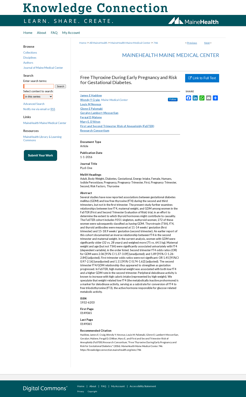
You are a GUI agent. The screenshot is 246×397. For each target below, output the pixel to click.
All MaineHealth (98, 42)
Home (82, 42)
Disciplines (29, 57)
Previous (192, 42)
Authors (28, 62)
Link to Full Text (202, 78)
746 (155, 42)
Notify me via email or (39, 109)
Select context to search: (38, 91)
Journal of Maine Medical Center (43, 67)
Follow (172, 99)
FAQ (103, 386)
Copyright (92, 391)
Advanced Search (33, 104)
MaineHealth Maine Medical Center (130, 42)
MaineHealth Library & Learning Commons (42, 138)
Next (207, 42)
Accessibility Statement (143, 386)
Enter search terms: (35, 81)
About (92, 386)
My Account (118, 386)
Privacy (80, 391)
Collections (30, 52)
